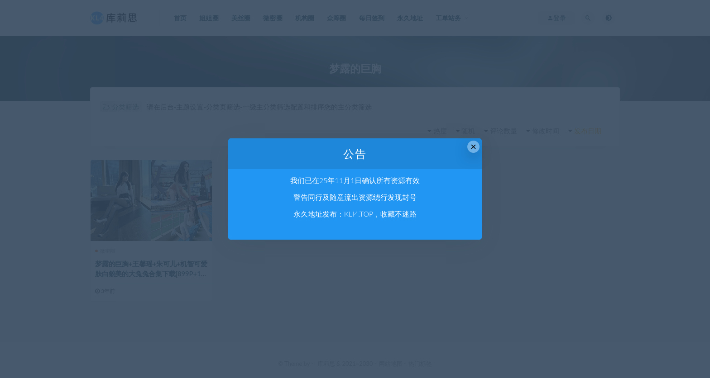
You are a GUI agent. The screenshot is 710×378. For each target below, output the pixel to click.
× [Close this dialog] (473, 146)
